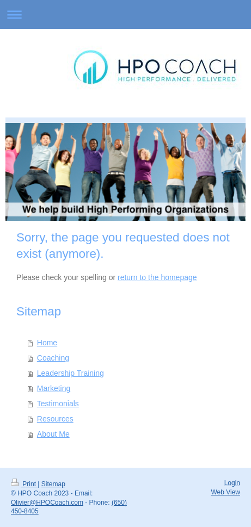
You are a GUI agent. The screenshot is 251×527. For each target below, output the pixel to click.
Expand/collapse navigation (125, 14)
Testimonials (58, 403)
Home (47, 342)
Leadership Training (70, 373)
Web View (225, 492)
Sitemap (53, 484)
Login (232, 483)
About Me (53, 434)
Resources (55, 418)
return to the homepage (157, 277)
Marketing (53, 388)
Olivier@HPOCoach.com (47, 502)
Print (24, 484)
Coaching (53, 358)
